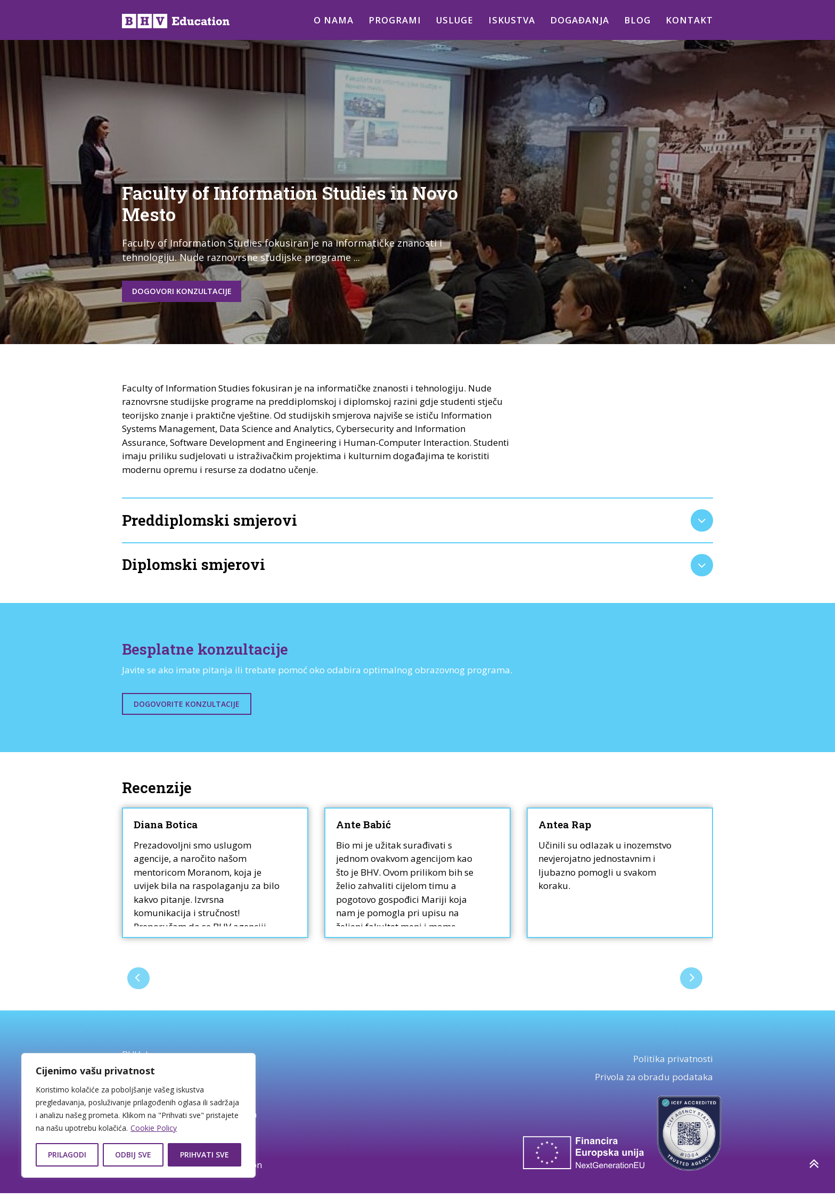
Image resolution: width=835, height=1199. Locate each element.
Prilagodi (67, 1154)
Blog (637, 20)
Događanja (579, 20)
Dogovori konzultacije (193, 293)
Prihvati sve (204, 1154)
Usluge (451, 20)
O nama (328, 20)
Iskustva (510, 20)
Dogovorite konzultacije (187, 710)
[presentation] (139, 984)
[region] (138, 1115)
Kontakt (689, 20)
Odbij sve (133, 1154)
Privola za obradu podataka (654, 1083)
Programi (389, 20)
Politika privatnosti (673, 1065)
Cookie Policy (153, 1128)
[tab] (417, 524)
